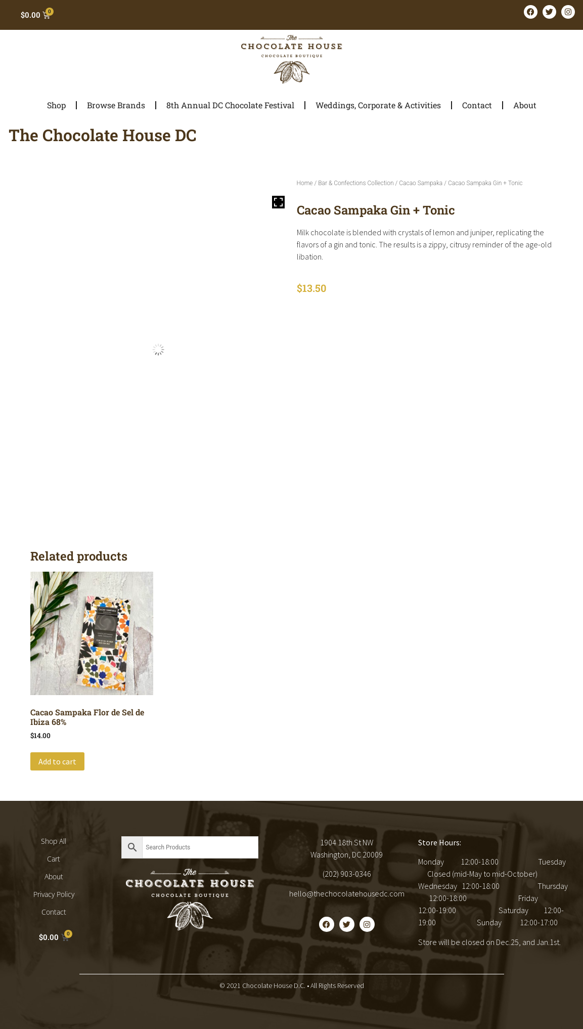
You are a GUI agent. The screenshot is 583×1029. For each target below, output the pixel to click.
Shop (56, 105)
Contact (477, 105)
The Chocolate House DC (103, 135)
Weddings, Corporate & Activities (378, 105)
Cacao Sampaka (420, 183)
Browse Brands (116, 105)
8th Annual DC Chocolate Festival (230, 105)
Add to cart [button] (57, 761)
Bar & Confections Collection (355, 183)
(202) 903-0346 (347, 874)
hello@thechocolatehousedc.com (347, 893)
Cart (53, 859)
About (524, 105)
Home (305, 183)
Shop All (53, 841)
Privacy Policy (53, 894)
